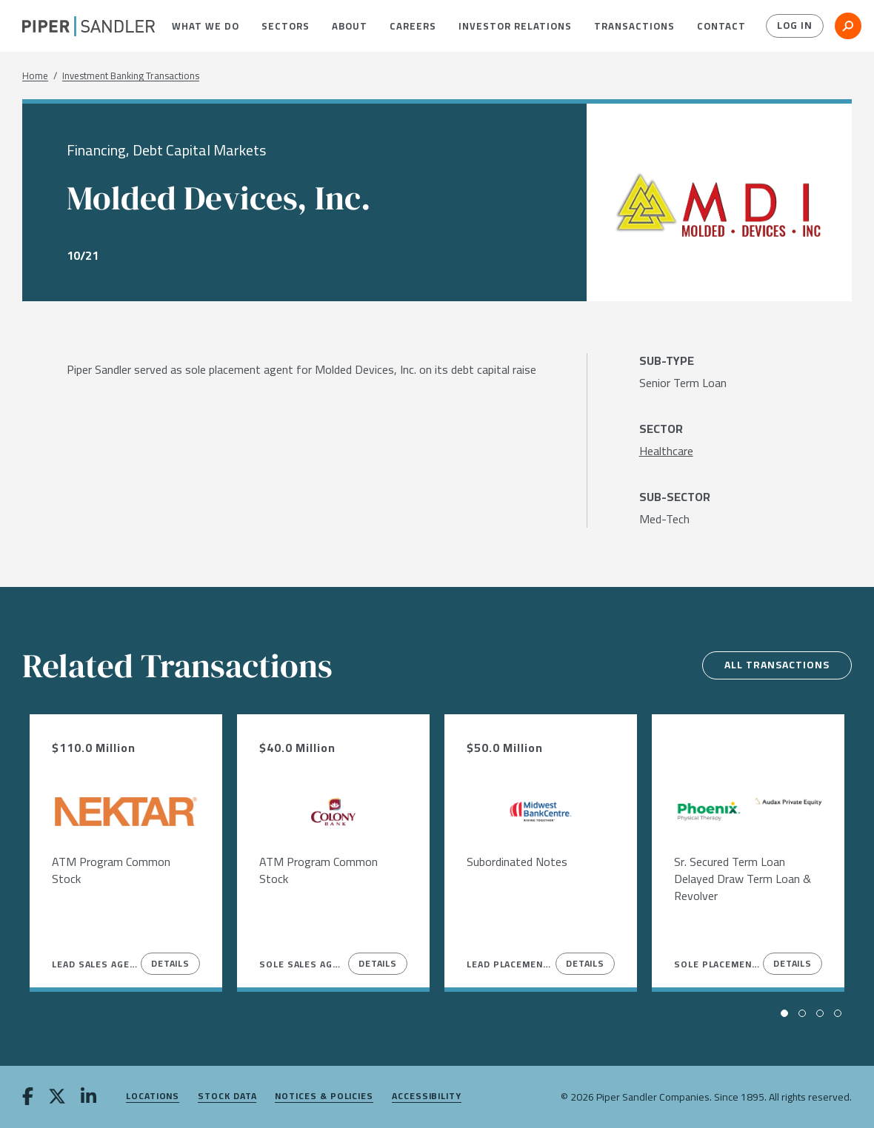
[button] (205, 26)
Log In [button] (794, 26)
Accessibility (426, 1096)
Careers (413, 26)
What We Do (205, 26)
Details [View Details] (170, 963)
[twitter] (57, 1098)
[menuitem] (205, 26)
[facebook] (27, 1098)
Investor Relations (515, 26)
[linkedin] (88, 1098)
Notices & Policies (324, 1096)
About (349, 26)
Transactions (634, 26)
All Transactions (775, 665)
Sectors (285, 26)
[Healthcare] (666, 451)
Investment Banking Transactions (130, 75)
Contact (721, 26)
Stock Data (227, 1096)
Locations (152, 1096)
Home (35, 75)
